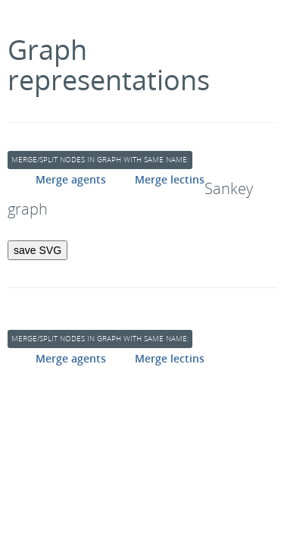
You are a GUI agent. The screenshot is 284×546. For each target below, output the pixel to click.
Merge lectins (169, 179)
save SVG (37, 250)
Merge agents (71, 179)
